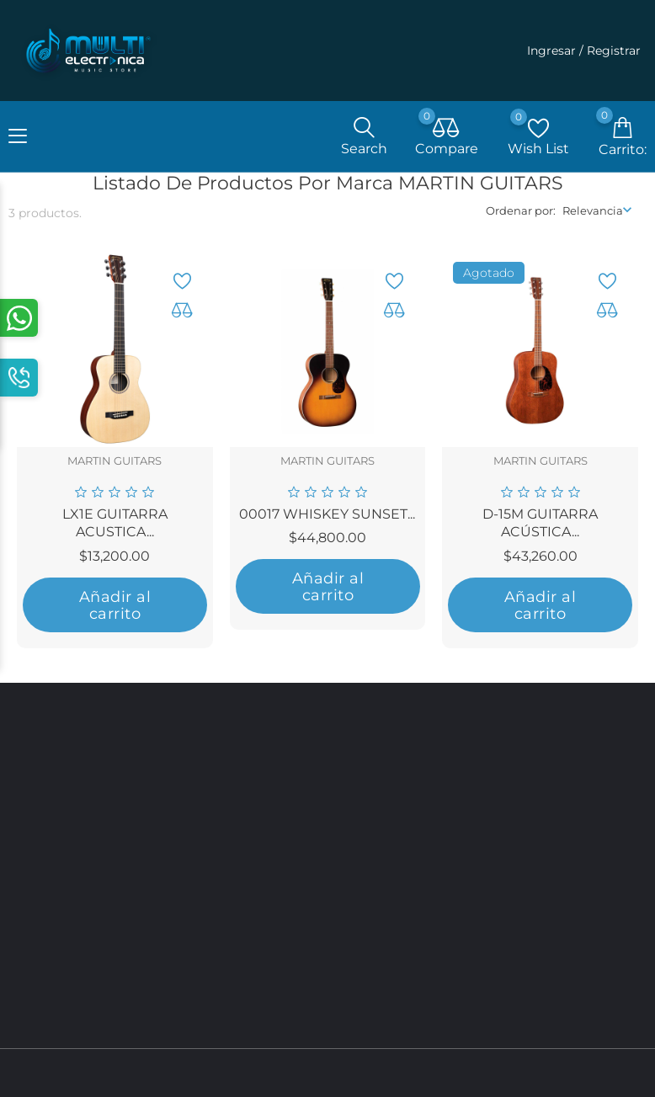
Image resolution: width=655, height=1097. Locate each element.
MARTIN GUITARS (114, 464)
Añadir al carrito (115, 608)
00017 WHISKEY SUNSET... (327, 517)
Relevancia (592, 214)
